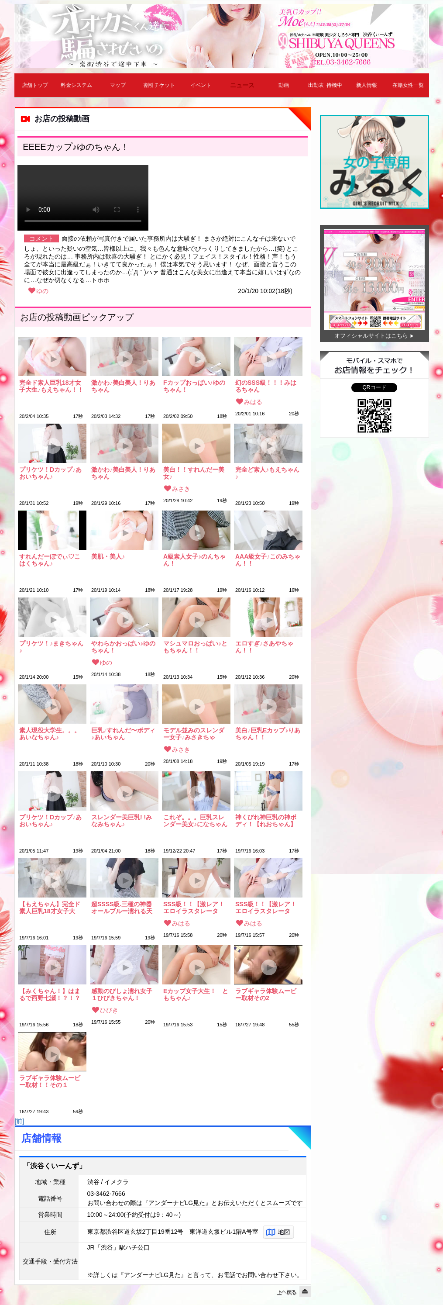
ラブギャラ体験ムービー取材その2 (265, 994)
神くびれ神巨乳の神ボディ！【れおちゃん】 (265, 820)
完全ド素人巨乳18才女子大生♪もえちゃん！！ (51, 386)
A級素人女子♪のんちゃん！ (194, 559)
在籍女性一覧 (408, 85)
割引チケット (159, 85)
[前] (19, 1121)
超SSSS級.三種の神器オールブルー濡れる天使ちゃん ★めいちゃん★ (121, 907)
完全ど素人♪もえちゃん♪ (267, 473)
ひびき (109, 1010)
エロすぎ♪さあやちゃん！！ (264, 646)
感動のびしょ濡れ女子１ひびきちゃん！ (121, 994)
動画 (283, 85)
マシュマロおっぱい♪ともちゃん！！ (195, 646)
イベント (200, 85)
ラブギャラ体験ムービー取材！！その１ (49, 1081)
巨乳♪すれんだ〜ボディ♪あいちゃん (123, 733)
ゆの (42, 290)
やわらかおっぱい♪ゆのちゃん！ (123, 646)
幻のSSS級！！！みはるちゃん (265, 386)
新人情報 (366, 85)
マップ (118, 85)
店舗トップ (35, 85)
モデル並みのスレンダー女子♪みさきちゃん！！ (193, 733)
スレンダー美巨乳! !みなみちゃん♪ (121, 820)
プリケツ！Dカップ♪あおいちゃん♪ (50, 473)
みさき (181, 488)
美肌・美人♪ (108, 556)
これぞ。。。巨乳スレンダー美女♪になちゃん (195, 820)
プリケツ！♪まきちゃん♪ (51, 646)
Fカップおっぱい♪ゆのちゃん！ (194, 386)
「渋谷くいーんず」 (54, 1166)
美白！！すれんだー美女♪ (193, 473)
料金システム (76, 85)
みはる (253, 401)
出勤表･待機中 (325, 85)
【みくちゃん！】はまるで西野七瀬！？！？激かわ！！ (49, 994)
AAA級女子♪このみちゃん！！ (267, 559)
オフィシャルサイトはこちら (371, 335)
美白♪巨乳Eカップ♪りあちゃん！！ (267, 733)
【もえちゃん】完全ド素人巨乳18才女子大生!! (49, 907)
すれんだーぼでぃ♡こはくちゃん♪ (49, 559)
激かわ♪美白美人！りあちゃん (123, 386)
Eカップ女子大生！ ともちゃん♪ (195, 994)
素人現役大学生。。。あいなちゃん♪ (49, 733)
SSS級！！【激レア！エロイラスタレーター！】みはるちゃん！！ (193, 907)
